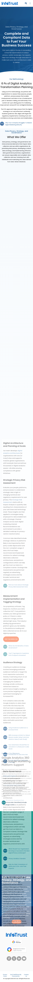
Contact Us (26, 975)
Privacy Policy (5, 975)
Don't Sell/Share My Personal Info (15, 975)
